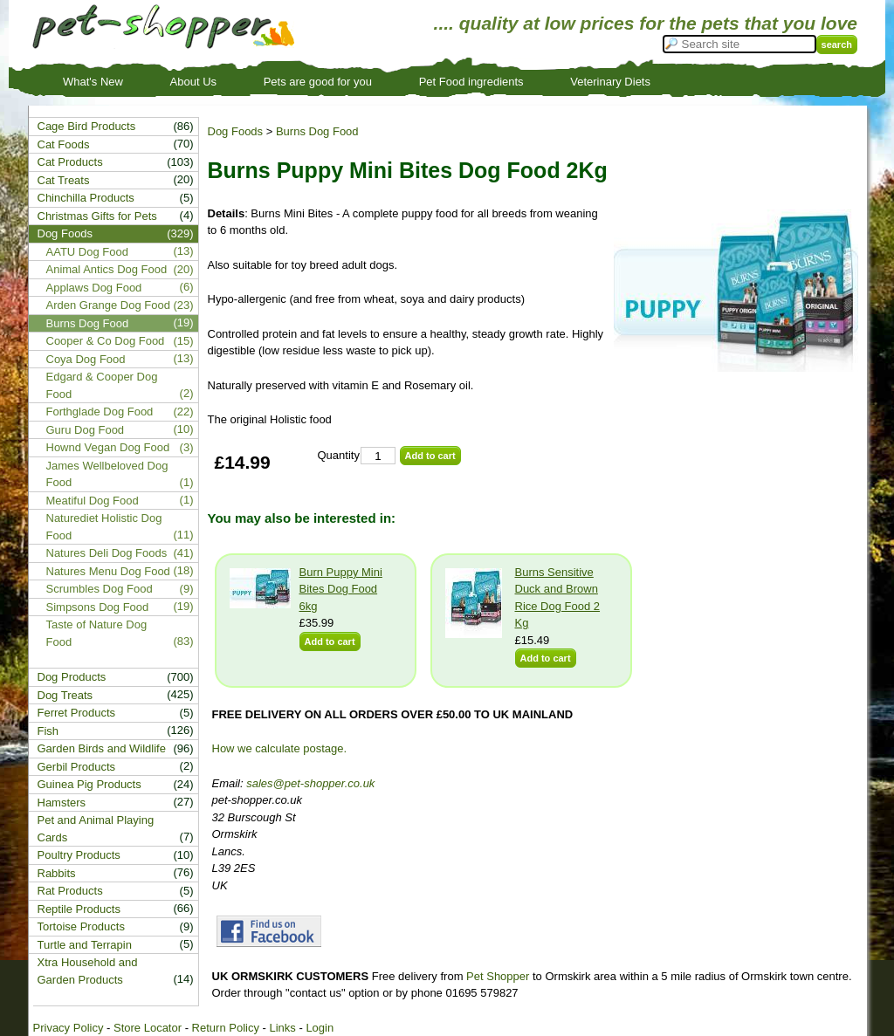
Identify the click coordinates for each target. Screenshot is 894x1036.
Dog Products (72, 676)
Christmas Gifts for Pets (97, 216)
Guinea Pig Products (89, 784)
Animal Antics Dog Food (107, 269)
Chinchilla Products (86, 197)
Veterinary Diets (610, 81)
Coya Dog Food (86, 359)
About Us (193, 81)
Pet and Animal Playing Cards (96, 828)
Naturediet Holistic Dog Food (104, 526)
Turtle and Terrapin (85, 944)
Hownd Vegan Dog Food (108, 447)
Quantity (339, 455)
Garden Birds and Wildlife (102, 748)
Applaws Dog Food (94, 287)
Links (282, 1027)
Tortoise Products (81, 926)
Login (320, 1027)
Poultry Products (79, 854)
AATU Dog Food (87, 251)
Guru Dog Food (85, 429)
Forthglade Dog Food (100, 411)
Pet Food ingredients (471, 81)
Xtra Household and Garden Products (88, 971)
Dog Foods (236, 131)
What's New (93, 81)
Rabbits (57, 873)
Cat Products (70, 161)
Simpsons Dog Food (97, 607)
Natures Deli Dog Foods (107, 552)
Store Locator (147, 1027)
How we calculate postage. (279, 748)
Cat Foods (64, 144)
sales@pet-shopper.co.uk (310, 783)
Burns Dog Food (317, 131)
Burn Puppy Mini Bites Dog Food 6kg (340, 589)
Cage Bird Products (87, 126)
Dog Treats (65, 695)
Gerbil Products (77, 766)
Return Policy (225, 1027)
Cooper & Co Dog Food (105, 340)
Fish (48, 731)
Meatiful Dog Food (92, 500)
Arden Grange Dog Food (108, 305)
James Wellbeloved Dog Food (107, 474)
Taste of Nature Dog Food (97, 633)
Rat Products (70, 890)
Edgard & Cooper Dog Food (102, 385)
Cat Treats (64, 180)
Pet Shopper (497, 976)
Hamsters (62, 802)
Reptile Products (79, 909)
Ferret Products (77, 712)
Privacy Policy (68, 1027)
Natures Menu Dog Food (108, 571)
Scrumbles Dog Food (99, 588)
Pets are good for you (318, 81)
